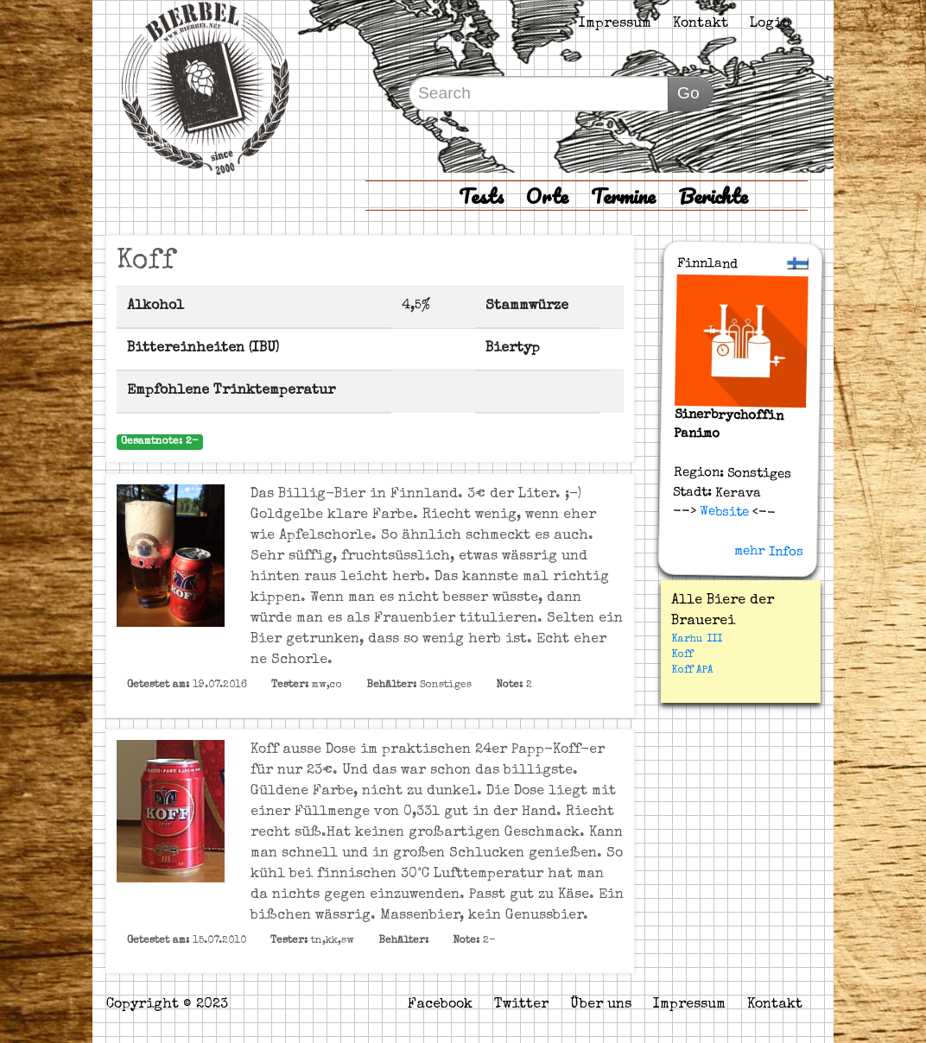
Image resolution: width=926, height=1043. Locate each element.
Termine (623, 195)
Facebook (440, 1005)
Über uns (600, 1005)
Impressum (615, 24)
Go (688, 93)
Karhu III (696, 640)
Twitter (521, 1005)
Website (722, 512)
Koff (682, 655)
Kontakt (700, 24)
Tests (481, 195)
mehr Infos (769, 552)
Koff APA (692, 671)
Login (770, 24)
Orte (547, 195)
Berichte (713, 195)
